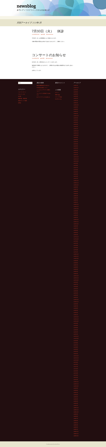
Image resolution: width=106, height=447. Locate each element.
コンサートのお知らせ (49, 55)
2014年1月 (76, 314)
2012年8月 (76, 342)
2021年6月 (76, 169)
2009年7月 (76, 418)
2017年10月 (76, 239)
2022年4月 (76, 148)
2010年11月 (76, 383)
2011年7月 (76, 366)
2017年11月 (76, 236)
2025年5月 (76, 94)
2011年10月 (76, 360)
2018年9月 (76, 226)
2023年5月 (76, 122)
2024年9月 (76, 107)
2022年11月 (76, 133)
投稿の (57, 94)
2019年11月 (76, 206)
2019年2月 (76, 215)
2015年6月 (76, 286)
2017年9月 (76, 241)
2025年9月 (76, 89)
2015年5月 (76, 288)
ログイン (57, 92)
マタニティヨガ (21, 94)
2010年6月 (76, 394)
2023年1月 (76, 128)
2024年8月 (76, 109)
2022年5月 (76, 146)
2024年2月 (76, 113)
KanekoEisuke (50, 34)
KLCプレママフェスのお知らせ (43, 97)
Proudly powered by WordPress (53, 444)
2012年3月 (76, 351)
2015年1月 (76, 297)
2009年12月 (76, 407)
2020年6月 (76, 191)
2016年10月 (76, 258)
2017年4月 (76, 249)
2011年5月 (76, 371)
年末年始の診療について (42, 87)
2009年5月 (76, 422)
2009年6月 (76, 420)
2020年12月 (76, 180)
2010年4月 (76, 399)
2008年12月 (76, 431)
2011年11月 (76, 358)
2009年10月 (76, 412)
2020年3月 (76, 198)
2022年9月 (76, 137)
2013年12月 (76, 316)
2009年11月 (76, 409)
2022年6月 (76, 143)
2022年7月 (76, 141)
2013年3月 (76, 332)
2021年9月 (76, 163)
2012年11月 (76, 336)
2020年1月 (76, 202)
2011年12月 (76, 355)
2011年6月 (76, 368)
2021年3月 (76, 176)
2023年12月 (76, 115)
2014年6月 (76, 308)
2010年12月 (76, 381)
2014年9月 (76, 303)
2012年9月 (76, 340)
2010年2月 (76, 403)
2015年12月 (76, 275)
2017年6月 (76, 245)
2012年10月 (76, 338)
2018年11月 (76, 221)
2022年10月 (76, 135)
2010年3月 (76, 401)
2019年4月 (76, 213)
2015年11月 (76, 278)
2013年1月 (76, 334)
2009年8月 (76, 416)
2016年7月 (76, 265)
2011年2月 (76, 377)
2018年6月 (76, 230)
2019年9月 (76, 211)
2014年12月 (76, 299)
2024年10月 (76, 105)
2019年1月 (76, 217)
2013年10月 (76, 321)
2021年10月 (76, 161)
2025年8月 (76, 92)
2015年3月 (76, 293)
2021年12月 (76, 156)
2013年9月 (76, 323)
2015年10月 (76, 280)
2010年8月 (76, 390)
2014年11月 (76, 301)
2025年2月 (76, 100)
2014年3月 (76, 312)
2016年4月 (76, 269)
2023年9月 (76, 118)
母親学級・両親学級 (22, 98)
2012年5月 (76, 349)
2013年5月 (76, 329)
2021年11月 (76, 159)
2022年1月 (76, 154)
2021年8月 (76, 165)
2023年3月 (76, 126)
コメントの (58, 97)
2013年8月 (76, 325)
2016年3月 (76, 271)
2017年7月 (76, 243)
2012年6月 (76, 347)
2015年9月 (76, 282)
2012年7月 (76, 345)
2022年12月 (76, 130)
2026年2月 (76, 85)
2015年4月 (76, 291)
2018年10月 (76, 223)
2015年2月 (76, 295)
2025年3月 (76, 98)
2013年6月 (76, 327)
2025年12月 (76, 87)
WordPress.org (58, 99)
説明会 (19, 102)
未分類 (43, 34)
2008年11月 (76, 433)
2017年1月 (76, 252)
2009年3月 (76, 427)
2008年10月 (76, 435)
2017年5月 (76, 247)
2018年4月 (76, 234)
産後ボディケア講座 (22, 100)
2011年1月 (76, 379)
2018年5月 (76, 232)
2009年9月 (76, 414)
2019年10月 (76, 208)
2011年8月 (76, 364)
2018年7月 (76, 228)
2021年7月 (76, 167)
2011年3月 (76, 375)
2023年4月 (76, 124)
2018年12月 (76, 219)
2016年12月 (76, 254)
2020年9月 (76, 187)
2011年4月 (76, 373)
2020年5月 (76, 193)
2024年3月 (76, 111)
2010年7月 (76, 392)
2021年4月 (76, 174)
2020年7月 (76, 189)
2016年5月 (76, 267)
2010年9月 (76, 388)
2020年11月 (76, 182)
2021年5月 (76, 172)
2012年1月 (76, 353)
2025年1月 (76, 102)
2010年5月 (76, 396)
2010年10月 (76, 386)
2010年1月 (76, 405)
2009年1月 (76, 429)
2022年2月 (76, 152)
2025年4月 (76, 96)
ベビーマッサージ (22, 92)
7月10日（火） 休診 (48, 31)
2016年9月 (76, 260)
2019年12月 (76, 204)
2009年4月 (76, 425)
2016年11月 (76, 256)
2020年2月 (76, 200)
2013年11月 (76, 319)
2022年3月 (76, 150)
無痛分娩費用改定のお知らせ (43, 85)
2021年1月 (76, 178)
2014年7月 (76, 306)
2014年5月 (76, 310)
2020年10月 (76, 185)
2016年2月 (76, 273)
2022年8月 (76, 139)
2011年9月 (76, 362)
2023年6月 (76, 120)
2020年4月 (76, 195)
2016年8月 (76, 262)
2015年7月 (76, 284)
